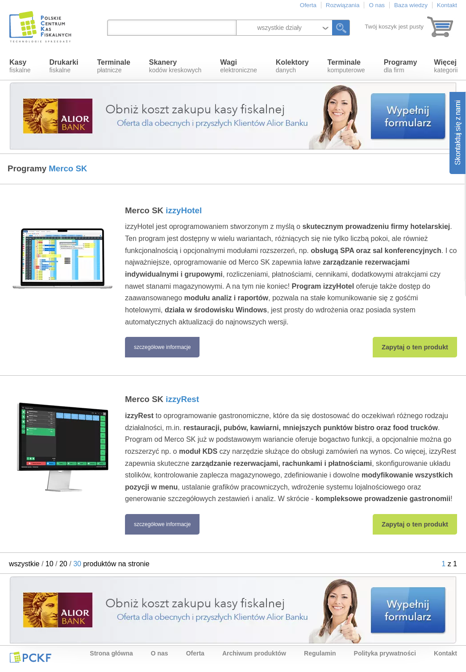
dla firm (400, 66)
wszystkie (24, 564)
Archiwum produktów (254, 653)
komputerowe (346, 66)
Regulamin (320, 653)
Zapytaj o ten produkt (415, 347)
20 (63, 564)
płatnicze (113, 66)
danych (292, 66)
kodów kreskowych (175, 66)
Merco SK (163, 210)
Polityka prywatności (385, 653)
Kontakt (447, 5)
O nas (377, 5)
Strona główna (111, 653)
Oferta (308, 5)
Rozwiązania (343, 5)
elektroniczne (238, 66)
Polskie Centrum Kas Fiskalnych (41, 26)
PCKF (30, 657)
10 (50, 564)
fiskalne (19, 66)
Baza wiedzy (411, 5)
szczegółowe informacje (162, 347)
